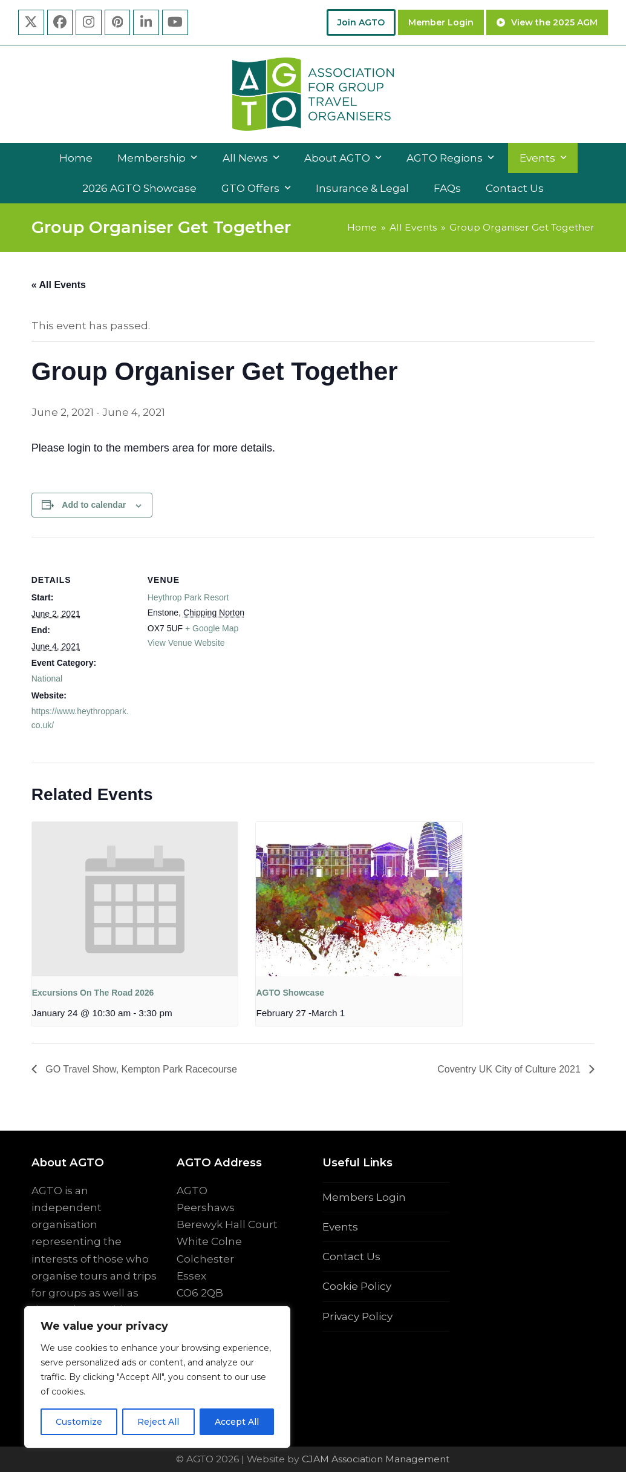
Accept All (237, 1421)
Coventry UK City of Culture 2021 (510, 1069)
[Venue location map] (327, 621)
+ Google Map (211, 628)
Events (340, 1227)
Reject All (158, 1421)
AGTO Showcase (290, 992)
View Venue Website (186, 643)
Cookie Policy (356, 1286)
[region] (157, 1377)
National (46, 678)
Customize (79, 1421)
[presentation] (135, 899)
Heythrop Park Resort (188, 597)
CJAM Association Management (374, 1459)
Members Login (364, 1197)
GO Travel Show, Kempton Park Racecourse (140, 1069)
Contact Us (351, 1256)
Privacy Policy (357, 1316)
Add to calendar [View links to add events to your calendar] (94, 505)
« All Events (58, 285)
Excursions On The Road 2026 (93, 992)
